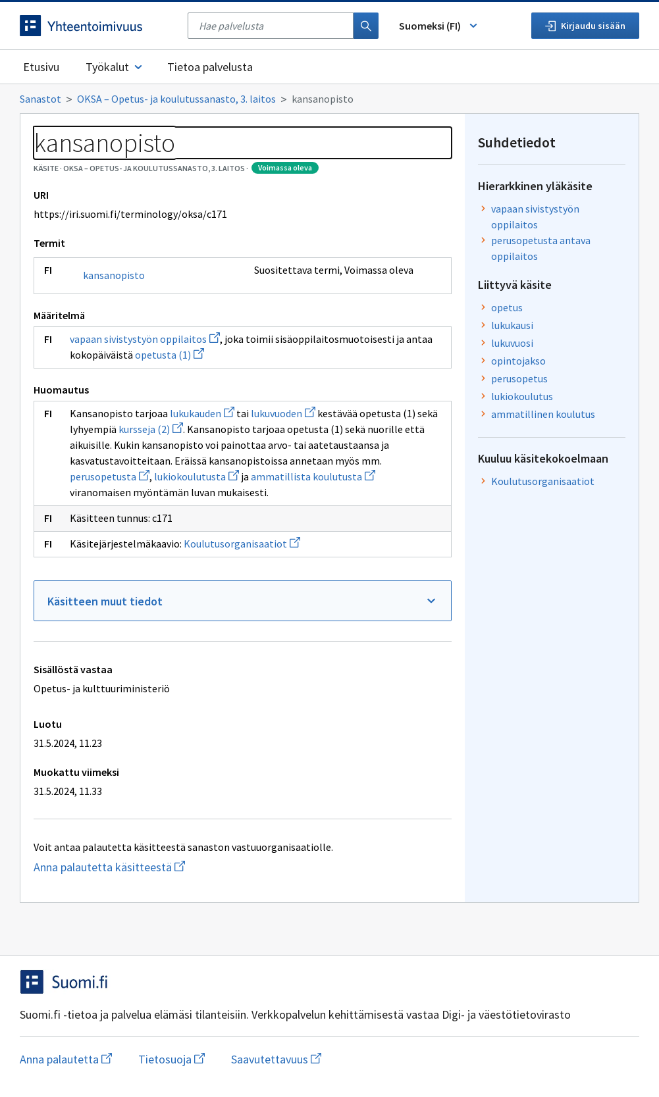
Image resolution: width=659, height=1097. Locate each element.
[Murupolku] (329, 99)
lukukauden (202, 413)
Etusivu (41, 66)
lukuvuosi (512, 342)
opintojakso (518, 360)
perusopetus (519, 378)
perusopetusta (109, 476)
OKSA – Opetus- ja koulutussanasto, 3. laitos (176, 98)
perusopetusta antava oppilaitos (541, 248)
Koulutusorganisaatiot (242, 543)
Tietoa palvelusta (210, 66)
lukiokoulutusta (196, 476)
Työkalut (115, 66)
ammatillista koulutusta (313, 476)
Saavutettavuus (276, 1059)
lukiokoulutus (522, 396)
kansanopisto (114, 275)
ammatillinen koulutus (543, 414)
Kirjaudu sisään (585, 26)
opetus (507, 307)
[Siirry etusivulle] (97, 25)
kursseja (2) (151, 429)
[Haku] (366, 26)
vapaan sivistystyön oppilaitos (145, 338)
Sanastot (40, 98)
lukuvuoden (283, 413)
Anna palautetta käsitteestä (155, 867)
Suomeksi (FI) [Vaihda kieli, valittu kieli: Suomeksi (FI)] (439, 25)
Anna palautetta (66, 1059)
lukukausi (512, 325)
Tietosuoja (171, 1059)
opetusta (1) (169, 354)
